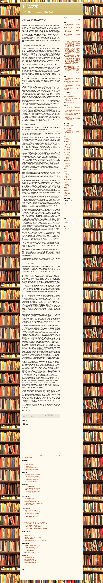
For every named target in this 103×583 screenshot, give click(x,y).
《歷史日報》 (68, 144)
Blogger (67, 576)
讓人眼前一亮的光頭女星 (70, 102)
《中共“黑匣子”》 (69, 128)
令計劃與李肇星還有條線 (29, 559)
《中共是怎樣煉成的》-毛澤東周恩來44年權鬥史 (33, 503)
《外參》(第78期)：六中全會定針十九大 (32, 511)
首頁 (41, 455)
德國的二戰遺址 (27, 462)
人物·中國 (67, 146)
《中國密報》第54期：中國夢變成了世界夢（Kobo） (34, 537)
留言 (66, 222)
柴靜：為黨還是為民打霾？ (29, 564)
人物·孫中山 (67, 150)
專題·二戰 (67, 181)
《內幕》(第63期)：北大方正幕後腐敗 (31, 510)
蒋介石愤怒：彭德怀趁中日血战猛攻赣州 (32, 488)
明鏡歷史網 (30, 6)
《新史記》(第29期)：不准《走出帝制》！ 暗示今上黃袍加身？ (36, 523)
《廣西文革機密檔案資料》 (29, 498)
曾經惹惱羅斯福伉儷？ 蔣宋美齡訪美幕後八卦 (33, 469)
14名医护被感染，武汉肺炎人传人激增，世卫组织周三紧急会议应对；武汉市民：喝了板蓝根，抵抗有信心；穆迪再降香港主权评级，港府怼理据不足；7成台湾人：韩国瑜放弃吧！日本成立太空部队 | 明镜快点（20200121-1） (73, 61)
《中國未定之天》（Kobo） (29, 535)
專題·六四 (67, 182)
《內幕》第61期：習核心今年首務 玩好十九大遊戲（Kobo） (36, 540)
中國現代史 (67, 163)
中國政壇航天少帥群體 (70, 100)
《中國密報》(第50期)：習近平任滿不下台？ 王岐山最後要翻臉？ (37, 515)
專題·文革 (67, 185)
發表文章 (67, 220)
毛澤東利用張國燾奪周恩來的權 (30, 481)
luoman (59, 576)
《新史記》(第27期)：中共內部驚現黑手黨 (32, 526)
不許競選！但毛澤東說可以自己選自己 (31, 552)
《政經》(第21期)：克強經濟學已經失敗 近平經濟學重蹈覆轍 (72, 114)
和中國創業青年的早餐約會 (70, 94)
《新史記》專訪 (68, 143)
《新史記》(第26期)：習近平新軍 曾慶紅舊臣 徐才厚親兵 (35, 528)
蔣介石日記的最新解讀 (28, 464)
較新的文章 (25, 455)
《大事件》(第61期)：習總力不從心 (31, 516)
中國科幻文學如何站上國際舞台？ (72, 32)
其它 (66, 173)
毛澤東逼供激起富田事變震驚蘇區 (30, 477)
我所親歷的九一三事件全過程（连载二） (32, 545)
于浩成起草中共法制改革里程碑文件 (31, 479)
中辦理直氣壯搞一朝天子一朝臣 (30, 560)
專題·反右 (67, 184)
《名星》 (67, 138)
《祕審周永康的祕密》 (28, 500)
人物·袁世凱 (67, 152)
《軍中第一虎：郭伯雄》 (29, 504)
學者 (66, 195)
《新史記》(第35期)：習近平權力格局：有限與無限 (34, 522)
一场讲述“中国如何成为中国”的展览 (31, 489)
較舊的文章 (57, 455)
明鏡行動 (67, 174)
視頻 (66, 192)
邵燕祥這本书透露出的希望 (29, 492)
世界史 (27, 416)
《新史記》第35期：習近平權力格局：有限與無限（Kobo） (72, 132)
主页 (24, 571)
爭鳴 (32, 416)
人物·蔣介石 (67, 155)
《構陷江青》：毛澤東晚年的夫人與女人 (32, 501)
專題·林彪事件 (68, 188)
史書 (66, 169)
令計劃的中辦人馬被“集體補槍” (30, 562)
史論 (29, 416)
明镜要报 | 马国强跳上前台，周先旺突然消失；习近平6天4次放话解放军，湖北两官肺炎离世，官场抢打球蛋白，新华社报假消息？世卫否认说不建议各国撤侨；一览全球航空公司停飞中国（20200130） (72, 44)
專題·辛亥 (67, 187)
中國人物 (67, 158)
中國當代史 (67, 165)
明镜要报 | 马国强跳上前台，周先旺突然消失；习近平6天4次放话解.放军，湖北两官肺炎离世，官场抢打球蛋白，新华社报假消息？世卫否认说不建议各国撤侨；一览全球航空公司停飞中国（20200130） (72, 51)
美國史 (66, 177)
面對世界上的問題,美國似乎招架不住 (31, 476)
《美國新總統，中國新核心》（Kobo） (32, 538)
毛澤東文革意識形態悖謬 (29, 550)
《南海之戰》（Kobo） (70, 125)
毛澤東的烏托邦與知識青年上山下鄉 (31, 547)
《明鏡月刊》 (68, 139)
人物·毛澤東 (67, 147)
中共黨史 (67, 157)
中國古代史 (67, 160)
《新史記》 (67, 141)
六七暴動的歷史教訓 (28, 466)
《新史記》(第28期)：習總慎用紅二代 (31, 525)
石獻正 (68, 230)
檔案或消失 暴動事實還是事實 (30, 467)
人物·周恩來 (67, 149)
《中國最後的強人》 (28, 534)
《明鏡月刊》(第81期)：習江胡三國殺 (31, 513)
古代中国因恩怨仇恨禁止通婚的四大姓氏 (32, 491)
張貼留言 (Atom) (28, 457)
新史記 (68, 228)
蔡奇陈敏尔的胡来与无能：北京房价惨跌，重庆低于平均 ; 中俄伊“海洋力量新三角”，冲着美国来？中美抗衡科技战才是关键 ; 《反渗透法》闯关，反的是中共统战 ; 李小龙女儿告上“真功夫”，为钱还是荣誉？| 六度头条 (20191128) (72, 70)
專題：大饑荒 (68, 179)
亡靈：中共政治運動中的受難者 (30, 548)
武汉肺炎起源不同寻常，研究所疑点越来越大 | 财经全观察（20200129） (72, 56)
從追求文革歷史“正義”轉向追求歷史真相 (32, 474)
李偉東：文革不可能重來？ (29, 486)
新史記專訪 (67, 193)
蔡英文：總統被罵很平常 (70, 96)
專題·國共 (67, 190)
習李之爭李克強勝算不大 (29, 557)
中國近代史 (67, 162)
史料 (66, 168)
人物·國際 (67, 154)
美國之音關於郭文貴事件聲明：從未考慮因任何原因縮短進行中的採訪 (72, 83)
